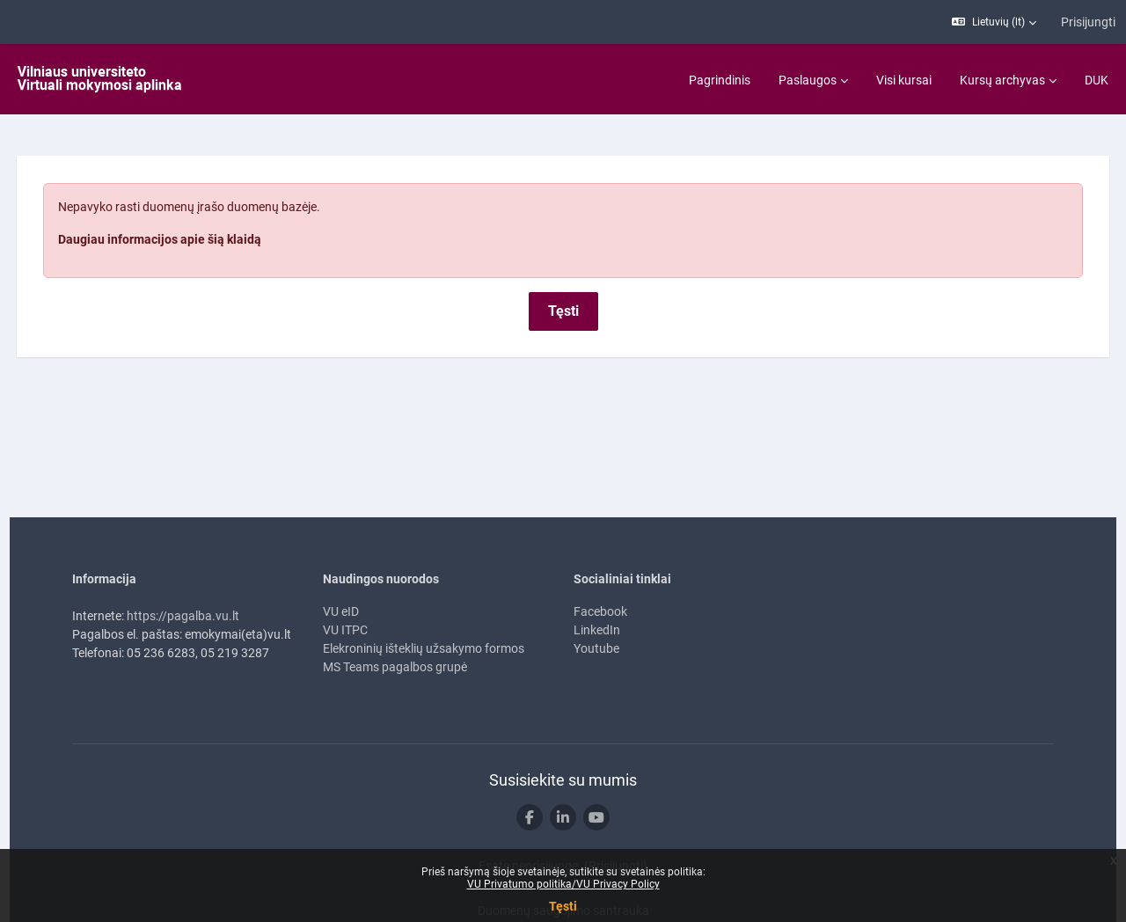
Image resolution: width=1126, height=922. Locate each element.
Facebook (600, 570)
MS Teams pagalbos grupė (395, 625)
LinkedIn (597, 589)
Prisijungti (1088, 22)
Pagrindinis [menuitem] (719, 80)
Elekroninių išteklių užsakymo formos (423, 607)
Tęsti (563, 906)
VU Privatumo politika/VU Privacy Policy (563, 884)
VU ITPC (345, 589)
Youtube (596, 607)
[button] (994, 22)
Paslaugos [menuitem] (808, 80)
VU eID (341, 570)
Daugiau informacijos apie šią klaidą (192, 198)
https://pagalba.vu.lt (183, 574)
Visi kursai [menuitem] (904, 80)
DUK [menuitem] (1096, 80)
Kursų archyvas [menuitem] (1002, 80)
